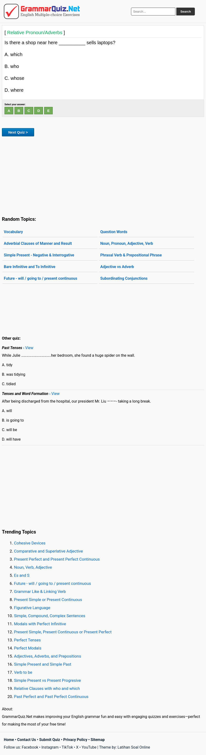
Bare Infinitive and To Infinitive (29, 266)
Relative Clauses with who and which (47, 688)
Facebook (30, 747)
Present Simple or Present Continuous (48, 599)
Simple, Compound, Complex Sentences (49, 615)
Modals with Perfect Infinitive (40, 623)
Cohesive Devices (30, 543)
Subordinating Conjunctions (123, 278)
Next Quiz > (18, 132)
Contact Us (26, 739)
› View (28, 348)
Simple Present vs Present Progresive (47, 680)
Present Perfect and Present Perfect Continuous (57, 559)
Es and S (21, 575)
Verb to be (23, 672)
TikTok (67, 747)
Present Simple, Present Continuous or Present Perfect (63, 632)
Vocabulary (13, 232)
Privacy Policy (75, 739)
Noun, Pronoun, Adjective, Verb (126, 243)
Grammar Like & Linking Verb (40, 591)
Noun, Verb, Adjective (33, 567)
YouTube (89, 747)
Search (185, 11)
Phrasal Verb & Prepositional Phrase (131, 255)
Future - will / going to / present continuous (40, 278)
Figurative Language (32, 607)
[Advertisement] (103, 175)
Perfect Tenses (27, 640)
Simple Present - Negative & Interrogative (39, 255)
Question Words (113, 232)
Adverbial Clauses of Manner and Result (38, 243)
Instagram (49, 747)
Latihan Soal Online (133, 747)
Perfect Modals (27, 648)
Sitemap (98, 739)
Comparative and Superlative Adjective (48, 551)
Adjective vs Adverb (117, 266)
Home (9, 739)
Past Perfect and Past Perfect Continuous (51, 696)
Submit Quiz (49, 739)
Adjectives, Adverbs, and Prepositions (47, 656)
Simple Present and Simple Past (42, 664)
